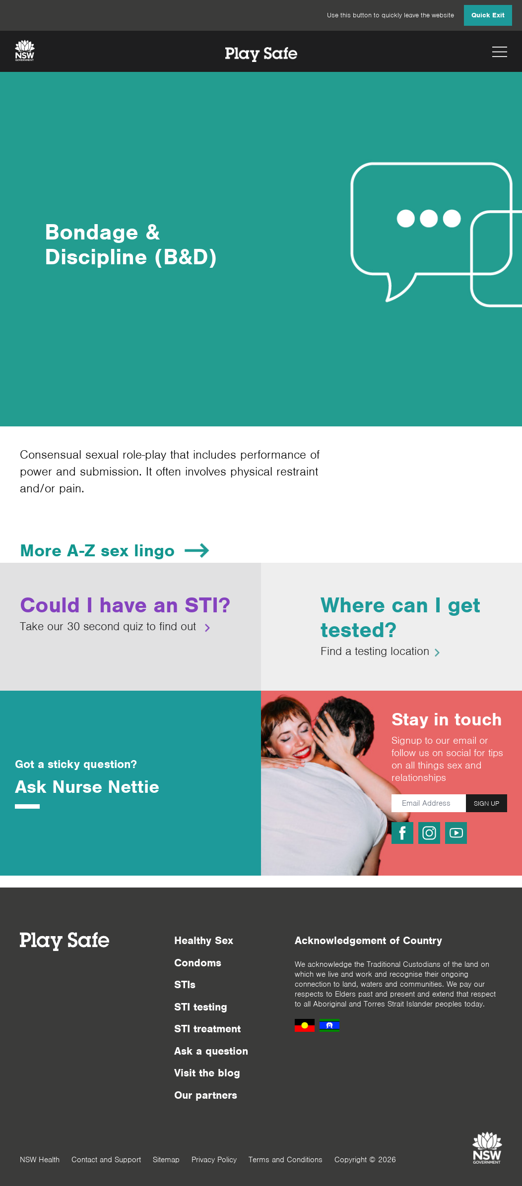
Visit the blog (207, 1072)
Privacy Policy (214, 1160)
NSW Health (40, 1160)
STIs (185, 984)
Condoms (197, 962)
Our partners (205, 1095)
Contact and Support (106, 1160)
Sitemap (166, 1160)
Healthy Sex (203, 940)
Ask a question (211, 1051)
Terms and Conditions (286, 1160)
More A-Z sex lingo (97, 550)
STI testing (200, 1006)
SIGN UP (486, 803)
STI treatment (207, 1028)
